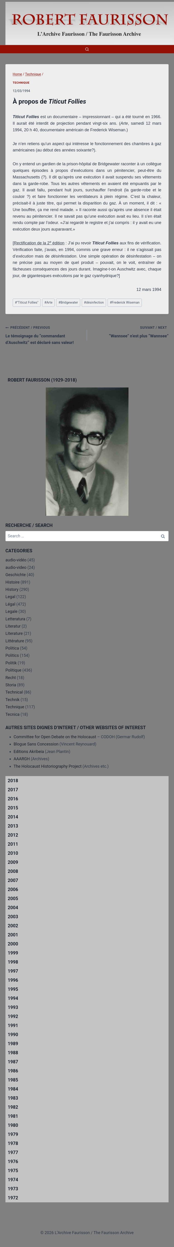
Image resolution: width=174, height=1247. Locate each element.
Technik (12, 699)
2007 (13, 880)
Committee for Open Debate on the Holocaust (55, 736)
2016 (13, 798)
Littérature (14, 640)
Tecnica (12, 714)
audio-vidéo (16, 560)
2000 (13, 944)
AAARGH (22, 758)
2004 (13, 907)
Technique (21, 82)
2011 (13, 844)
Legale (11, 611)
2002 (13, 925)
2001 (13, 935)
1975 (13, 1170)
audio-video (16, 567)
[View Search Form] (87, 49)
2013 (13, 826)
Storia (10, 684)
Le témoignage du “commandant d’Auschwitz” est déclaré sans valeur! (44, 334)
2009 (13, 862)
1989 (13, 1043)
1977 (13, 1152)
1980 (13, 1125)
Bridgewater (68, 302)
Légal (10, 604)
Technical (14, 692)
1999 (13, 953)
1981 (13, 1116)
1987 (13, 1061)
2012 (13, 835)
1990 (13, 1034)
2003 (13, 916)
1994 (13, 998)
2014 (13, 817)
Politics (12, 655)
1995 (13, 989)
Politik (11, 662)
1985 (13, 1080)
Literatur (13, 626)
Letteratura (15, 618)
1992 (13, 1016)
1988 (13, 1052)
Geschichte (15, 574)
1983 (13, 1098)
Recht (10, 677)
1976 (13, 1161)
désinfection (94, 302)
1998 (13, 962)
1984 (13, 1089)
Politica (12, 648)
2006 (13, 889)
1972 (13, 1198)
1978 (13, 1143)
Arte (48, 302)
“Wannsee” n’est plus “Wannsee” (130, 331)
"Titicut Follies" (27, 302)
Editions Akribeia (29, 751)
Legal (10, 596)
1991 (13, 1025)
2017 (13, 789)
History (11, 589)
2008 (13, 871)
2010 (13, 853)
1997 (13, 971)
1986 (13, 1071)
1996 (13, 980)
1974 (13, 1179)
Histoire (12, 582)
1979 (13, 1134)
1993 (13, 1007)
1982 (13, 1107)
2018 (13, 780)
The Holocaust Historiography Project (48, 766)
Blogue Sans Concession (36, 744)
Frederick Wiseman (125, 302)
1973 (13, 1188)
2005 (13, 898)
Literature (14, 633)
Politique (13, 670)
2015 (13, 808)
